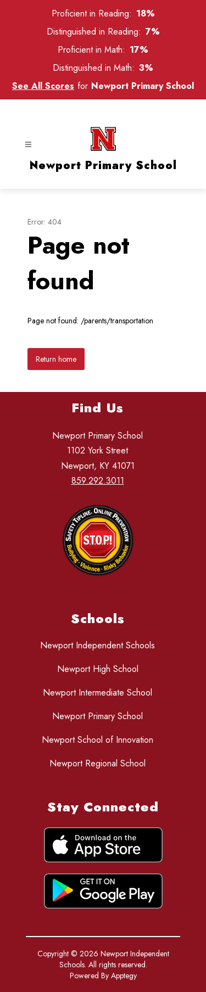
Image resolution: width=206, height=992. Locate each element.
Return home (56, 359)
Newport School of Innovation (97, 739)
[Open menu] (28, 144)
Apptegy (124, 975)
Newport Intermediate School (97, 692)
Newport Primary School (97, 716)
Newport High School (97, 669)
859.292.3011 (97, 480)
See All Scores (43, 86)
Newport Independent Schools (97, 645)
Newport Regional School (97, 763)
